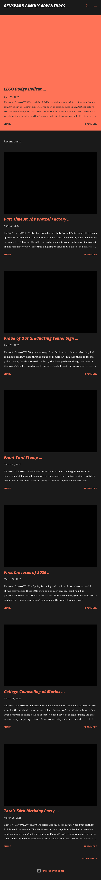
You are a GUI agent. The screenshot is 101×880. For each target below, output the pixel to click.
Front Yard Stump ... (23, 457)
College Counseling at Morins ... (34, 691)
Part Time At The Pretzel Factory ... (37, 219)
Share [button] (7, 123)
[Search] (87, 6)
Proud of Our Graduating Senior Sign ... (41, 338)
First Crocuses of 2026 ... (27, 572)
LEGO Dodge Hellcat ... (25, 89)
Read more (90, 123)
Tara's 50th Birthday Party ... (31, 811)
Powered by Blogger (50, 870)
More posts (89, 858)
